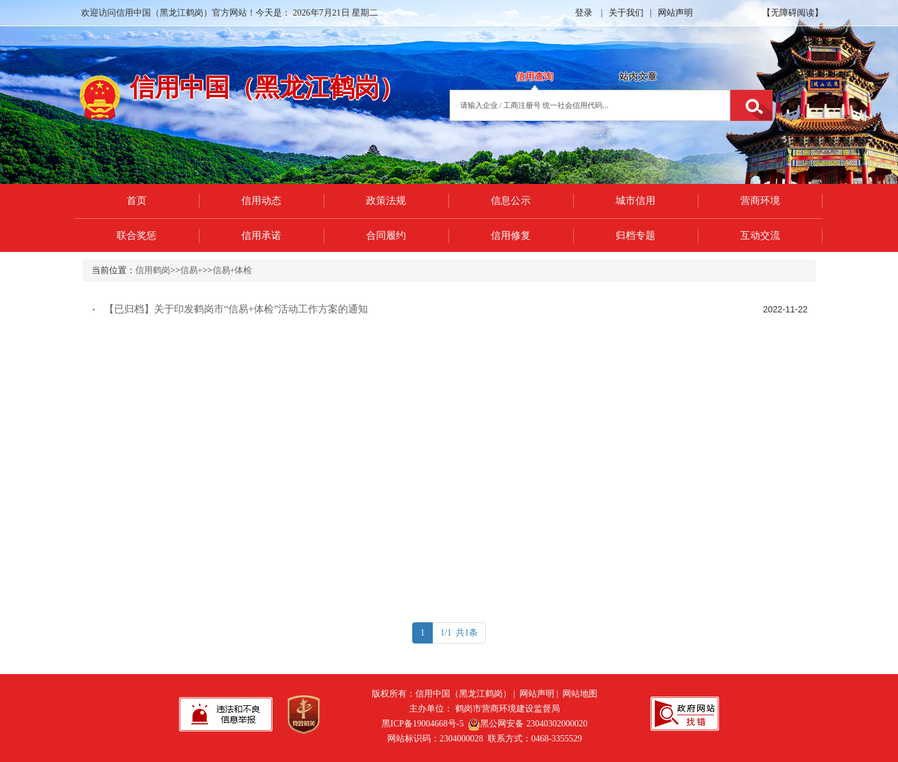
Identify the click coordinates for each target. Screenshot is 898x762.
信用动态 (261, 200)
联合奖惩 (137, 235)
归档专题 (635, 235)
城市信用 (635, 200)
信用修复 (511, 235)
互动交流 (760, 235)
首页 (137, 200)
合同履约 (386, 235)
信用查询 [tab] (534, 77)
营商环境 (760, 200)
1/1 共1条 (459, 632)
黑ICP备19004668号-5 (422, 723)
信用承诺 (261, 235)
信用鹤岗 (152, 270)
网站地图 (579, 693)
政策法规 (386, 200)
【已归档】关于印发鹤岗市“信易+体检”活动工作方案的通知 (236, 309)
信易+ (191, 270)
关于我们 (626, 12)
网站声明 (675, 12)
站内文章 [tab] (638, 77)
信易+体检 (233, 270)
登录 (583, 12)
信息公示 (511, 200)
